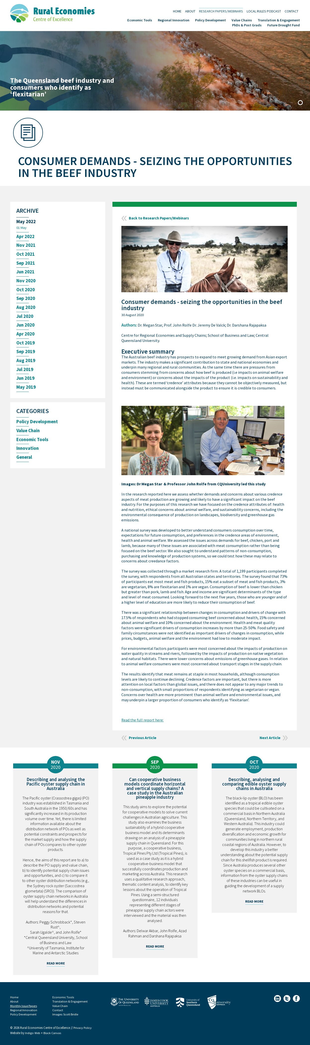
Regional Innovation (173, 20)
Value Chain (28, 433)
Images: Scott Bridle (65, 1014)
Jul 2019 (25, 372)
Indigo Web (33, 1033)
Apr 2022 (25, 237)
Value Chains (242, 20)
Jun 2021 (25, 272)
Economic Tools (139, 20)
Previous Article (143, 737)
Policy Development (210, 20)
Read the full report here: (142, 720)
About (190, 11)
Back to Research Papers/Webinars (160, 218)
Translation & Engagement (279, 20)
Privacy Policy (82, 1028)
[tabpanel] (155, 71)
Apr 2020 (25, 336)
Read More (55, 963)
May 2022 (26, 221)
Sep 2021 (25, 263)
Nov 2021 (25, 246)
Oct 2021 (25, 254)
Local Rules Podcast (264, 11)
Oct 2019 (25, 344)
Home (177, 11)
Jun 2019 (25, 380)
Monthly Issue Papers (24, 1006)
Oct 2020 (25, 291)
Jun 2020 (25, 327)
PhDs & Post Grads (247, 25)
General (24, 460)
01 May (21, 228)
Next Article (269, 737)
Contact (291, 11)
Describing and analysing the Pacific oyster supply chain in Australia (55, 784)
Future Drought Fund (283, 25)
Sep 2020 (25, 299)
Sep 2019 (25, 353)
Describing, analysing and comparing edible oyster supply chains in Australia (254, 784)
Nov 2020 (25, 282)
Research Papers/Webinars (221, 11)
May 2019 (26, 389)
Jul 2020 (25, 318)
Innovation (27, 451)
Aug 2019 (25, 363)
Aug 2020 (25, 308)
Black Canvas (52, 1033)
